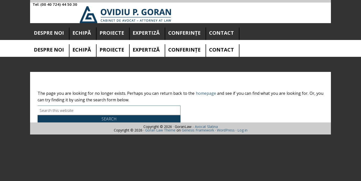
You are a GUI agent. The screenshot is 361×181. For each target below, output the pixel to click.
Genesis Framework (198, 141)
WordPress (226, 141)
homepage (206, 105)
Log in (242, 141)
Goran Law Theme (160, 141)
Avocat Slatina (206, 138)
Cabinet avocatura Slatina (125, 14)
